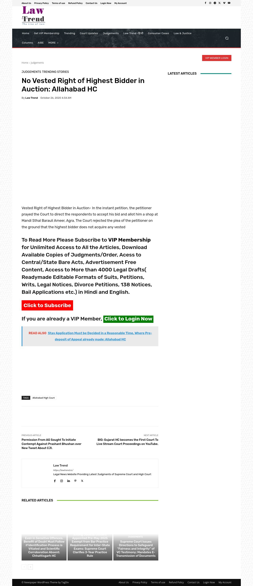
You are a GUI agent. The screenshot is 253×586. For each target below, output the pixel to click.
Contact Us (194, 582)
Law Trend (31, 98)
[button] (226, 38)
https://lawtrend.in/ (63, 470)
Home (25, 62)
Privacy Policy (139, 582)
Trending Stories (55, 71)
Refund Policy (176, 582)
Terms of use (158, 582)
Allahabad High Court (44, 397)
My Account (225, 582)
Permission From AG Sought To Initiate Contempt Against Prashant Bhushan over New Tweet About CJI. (51, 444)
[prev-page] (24, 567)
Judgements (37, 62)
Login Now (209, 582)
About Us (124, 582)
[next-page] (30, 567)
